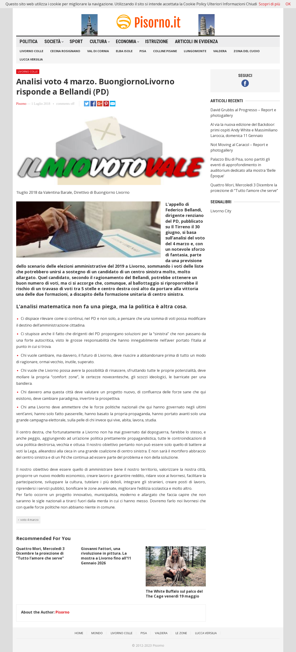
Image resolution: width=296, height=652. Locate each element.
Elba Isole (124, 51)
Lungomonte (195, 51)
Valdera (220, 51)
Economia (126, 41)
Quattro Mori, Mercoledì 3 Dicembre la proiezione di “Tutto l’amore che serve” (40, 553)
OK (288, 3)
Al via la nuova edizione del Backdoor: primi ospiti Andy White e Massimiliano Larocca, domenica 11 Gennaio (244, 130)
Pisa (142, 51)
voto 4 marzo (29, 520)
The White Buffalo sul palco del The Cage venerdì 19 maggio (174, 594)
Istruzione (156, 41)
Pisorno (21, 103)
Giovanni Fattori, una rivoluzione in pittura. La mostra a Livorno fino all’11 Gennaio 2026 (106, 556)
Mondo (97, 633)
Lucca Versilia (31, 59)
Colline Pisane (165, 51)
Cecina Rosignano (65, 51)
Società (52, 41)
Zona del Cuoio (247, 51)
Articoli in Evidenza (196, 41)
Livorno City (220, 210)
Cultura (98, 41)
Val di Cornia (98, 51)
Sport (76, 41)
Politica (28, 41)
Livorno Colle (31, 51)
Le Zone (181, 633)
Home (79, 633)
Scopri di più (269, 3)
